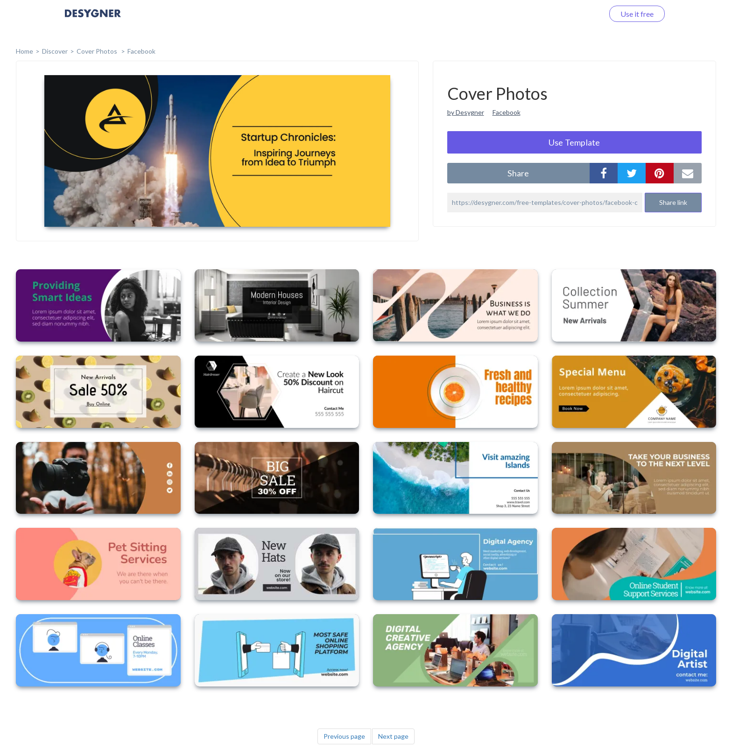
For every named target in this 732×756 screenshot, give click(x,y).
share (518, 173)
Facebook (141, 51)
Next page (393, 736)
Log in (582, 14)
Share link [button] (673, 202)
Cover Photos (98, 51)
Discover (55, 51)
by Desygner (465, 112)
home (24, 51)
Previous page (344, 736)
